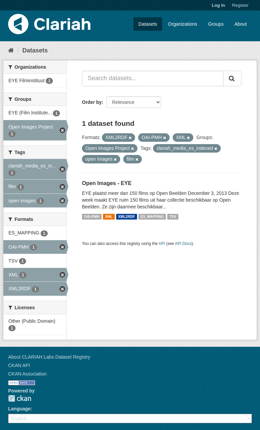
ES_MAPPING (152, 216)
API (161, 243)
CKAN (19, 398)
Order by (92, 102)
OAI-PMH (92, 216)
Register (240, 5)
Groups (215, 24)
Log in (218, 5)
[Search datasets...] (152, 78)
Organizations (182, 24)
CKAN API (19, 365)
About (240, 24)
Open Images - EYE (107, 183)
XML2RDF (126, 216)
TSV (172, 216)
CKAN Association (27, 374)
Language (19, 408)
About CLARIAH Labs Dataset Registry (49, 357)
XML (108, 216)
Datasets (147, 24)
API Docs (183, 243)
